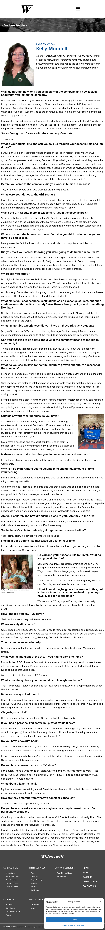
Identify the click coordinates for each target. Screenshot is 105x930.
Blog (85, 872)
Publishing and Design (65, 873)
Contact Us (89, 886)
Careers (87, 877)
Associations (10, 873)
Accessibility (40, 927)
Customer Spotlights (13, 911)
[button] (100, 902)
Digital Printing (36, 880)
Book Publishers (11, 880)
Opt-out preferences (68, 926)
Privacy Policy (80, 926)
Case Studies (10, 908)
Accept (74, 920)
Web (33, 873)
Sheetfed (34, 876)
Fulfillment (35, 890)
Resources (9, 905)
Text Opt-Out (61, 876)
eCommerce (35, 905)
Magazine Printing (12, 876)
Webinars (9, 915)
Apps (33, 908)
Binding (34, 883)
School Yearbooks (12, 887)
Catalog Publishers (12, 883)
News (86, 867)
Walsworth (20, 927)
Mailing (34, 887)
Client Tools (90, 881)
